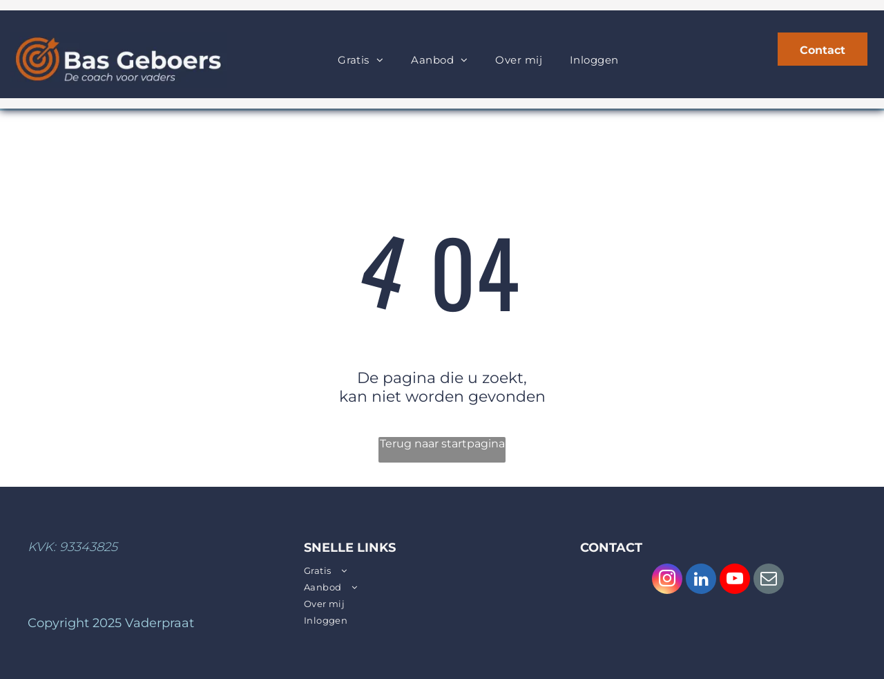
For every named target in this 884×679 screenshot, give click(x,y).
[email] (768, 580)
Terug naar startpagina (442, 443)
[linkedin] (701, 580)
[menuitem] (360, 60)
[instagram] (667, 580)
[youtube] (735, 580)
